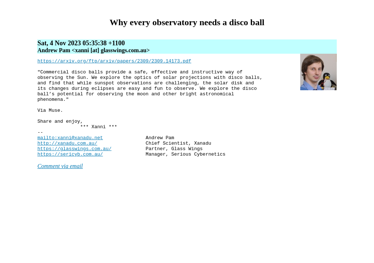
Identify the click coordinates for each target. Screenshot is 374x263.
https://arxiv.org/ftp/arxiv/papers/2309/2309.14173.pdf (114, 61)
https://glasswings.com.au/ (74, 167)
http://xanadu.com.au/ (67, 160)
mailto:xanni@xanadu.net (70, 153)
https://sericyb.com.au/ (70, 173)
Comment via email (60, 186)
